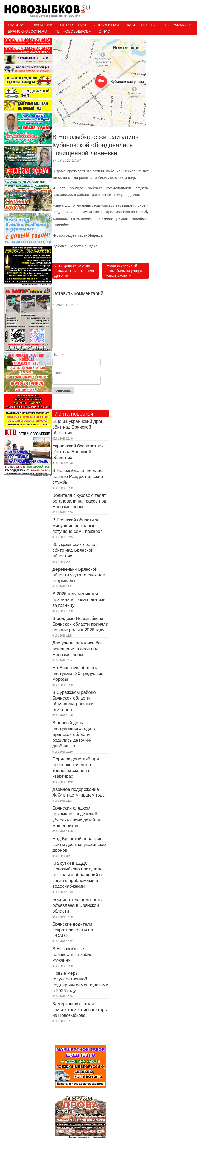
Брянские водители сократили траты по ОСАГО (72, 930)
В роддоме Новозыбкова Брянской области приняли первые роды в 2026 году (80, 624)
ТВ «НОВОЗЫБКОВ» (73, 31)
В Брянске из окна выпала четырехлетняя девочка (74, 271)
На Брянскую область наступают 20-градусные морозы (77, 673)
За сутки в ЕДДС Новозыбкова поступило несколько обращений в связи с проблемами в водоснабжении (77, 875)
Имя (57, 355)
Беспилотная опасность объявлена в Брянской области (77, 905)
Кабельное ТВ (141, 25)
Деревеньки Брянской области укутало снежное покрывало (78, 575)
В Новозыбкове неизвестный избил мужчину (72, 954)
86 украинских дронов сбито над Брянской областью (75, 550)
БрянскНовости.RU (27, 31)
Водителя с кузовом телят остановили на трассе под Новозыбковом (79, 501)
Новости (76, 246)
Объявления (73, 25)
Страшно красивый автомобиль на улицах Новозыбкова (123, 271)
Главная (16, 25)
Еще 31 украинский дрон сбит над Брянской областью (77, 427)
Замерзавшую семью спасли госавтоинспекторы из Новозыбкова (80, 1009)
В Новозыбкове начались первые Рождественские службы (78, 476)
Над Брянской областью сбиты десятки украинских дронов (79, 844)
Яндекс (91, 246)
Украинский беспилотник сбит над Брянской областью (77, 451)
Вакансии (42, 25)
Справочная (106, 25)
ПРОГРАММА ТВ (177, 25)
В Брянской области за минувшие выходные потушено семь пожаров (77, 525)
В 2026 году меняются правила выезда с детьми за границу (78, 599)
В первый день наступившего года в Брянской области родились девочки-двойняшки (73, 734)
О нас (104, 31)
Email (58, 373)
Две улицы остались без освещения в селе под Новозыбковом (77, 649)
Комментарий (65, 305)
